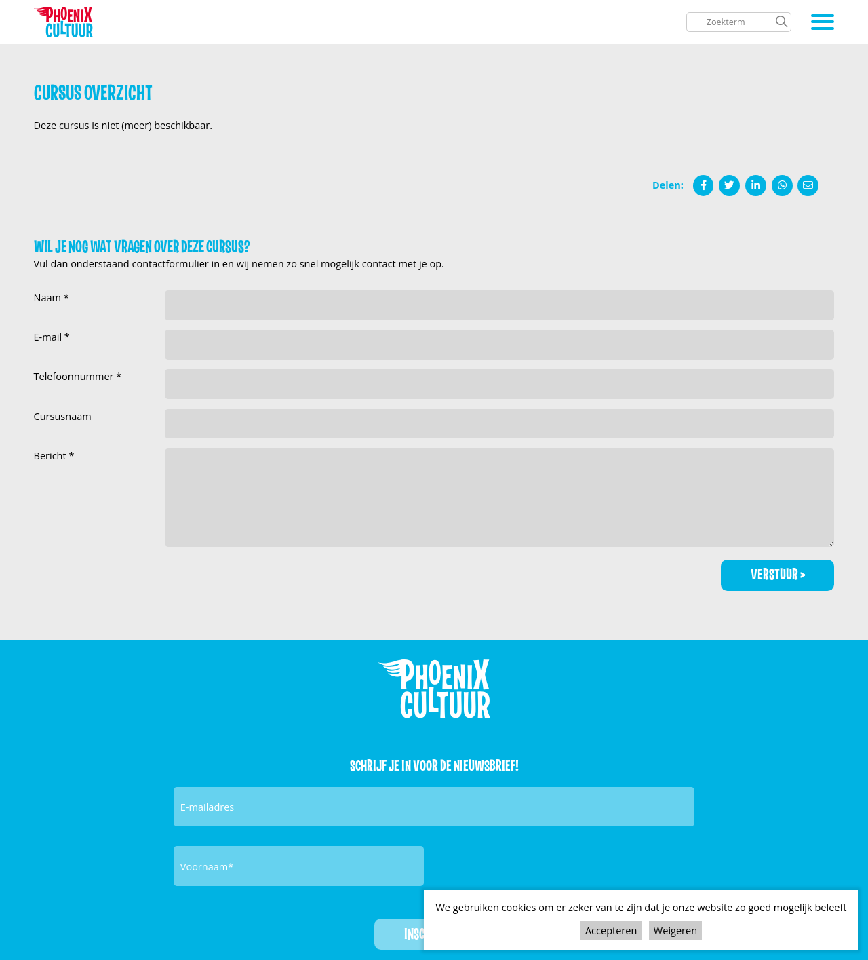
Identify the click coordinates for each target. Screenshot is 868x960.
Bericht (51, 455)
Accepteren (611, 930)
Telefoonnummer (75, 376)
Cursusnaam (63, 416)
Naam (49, 297)
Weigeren (675, 930)
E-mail (49, 336)
